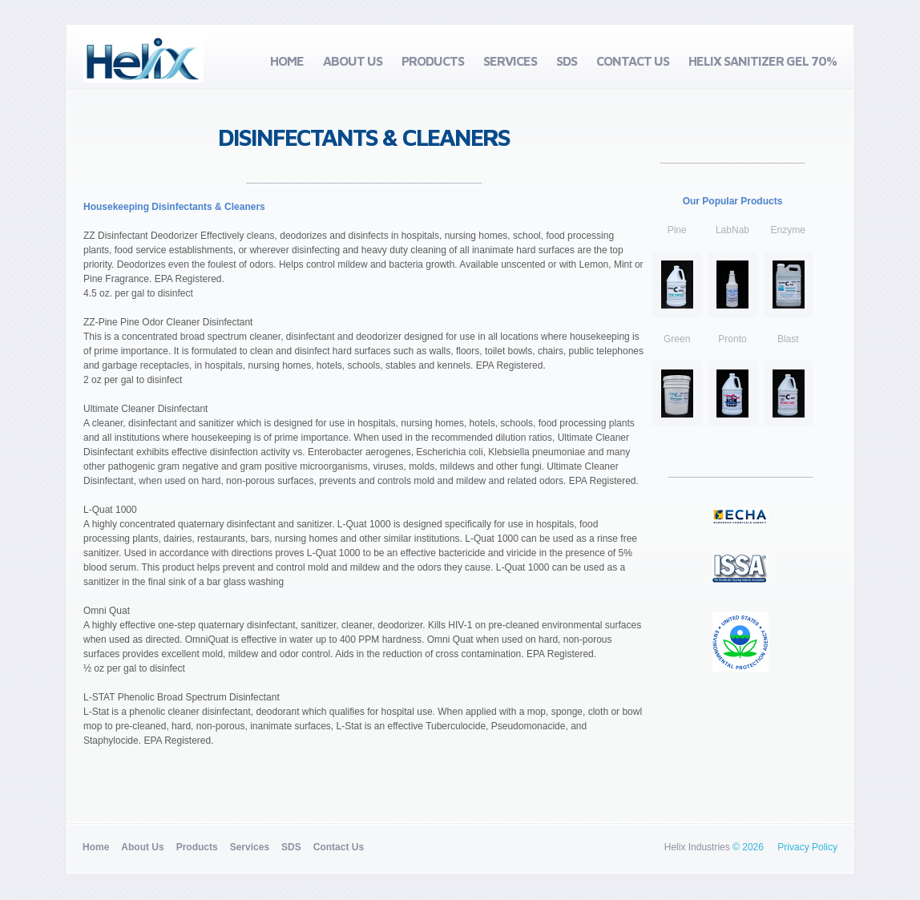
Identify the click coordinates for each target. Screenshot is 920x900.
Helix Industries (697, 847)
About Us (352, 61)
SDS (566, 61)
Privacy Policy (807, 847)
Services (510, 61)
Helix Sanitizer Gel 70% (762, 61)
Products (432, 61)
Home (287, 61)
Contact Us (632, 61)
